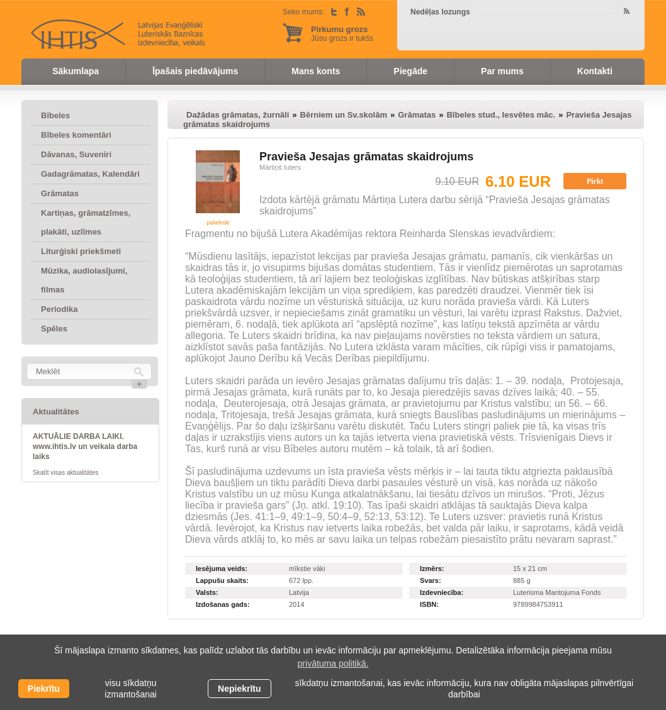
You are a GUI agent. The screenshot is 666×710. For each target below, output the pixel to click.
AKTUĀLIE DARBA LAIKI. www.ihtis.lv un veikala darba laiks (85, 446)
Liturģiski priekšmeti (81, 251)
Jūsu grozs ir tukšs (342, 34)
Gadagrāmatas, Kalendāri (90, 174)
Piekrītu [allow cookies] (44, 689)
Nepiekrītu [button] (239, 689)
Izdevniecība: (441, 592)
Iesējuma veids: (221, 568)
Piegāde (410, 71)
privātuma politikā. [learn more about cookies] (333, 663)
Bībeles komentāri (76, 135)
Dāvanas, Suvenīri (76, 154)
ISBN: (429, 604)
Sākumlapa (75, 71)
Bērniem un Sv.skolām (343, 114)
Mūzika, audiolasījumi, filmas (84, 280)
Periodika (59, 309)
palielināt (217, 222)
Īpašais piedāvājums (195, 71)
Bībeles (55, 115)
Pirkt (595, 181)
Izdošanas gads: (223, 604)
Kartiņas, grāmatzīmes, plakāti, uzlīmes (85, 222)
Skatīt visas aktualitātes (66, 472)
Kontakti (594, 71)
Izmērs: (432, 568)
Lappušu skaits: (222, 580)
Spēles (54, 328)
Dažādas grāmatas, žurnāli (237, 114)
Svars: (430, 580)
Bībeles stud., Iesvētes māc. (500, 114)
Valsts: (207, 592)
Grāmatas (60, 193)
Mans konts (315, 71)
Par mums (502, 71)
